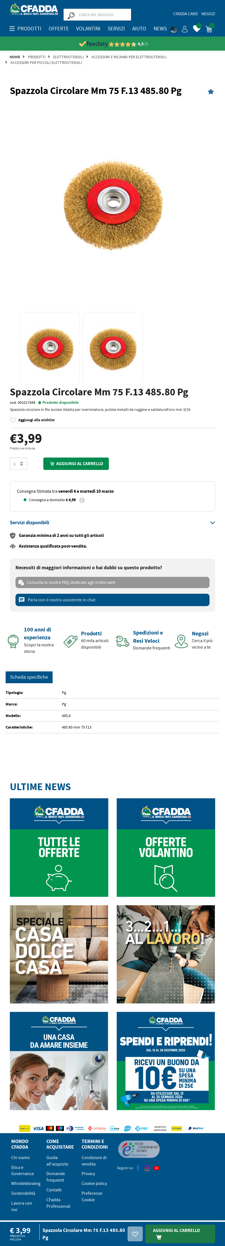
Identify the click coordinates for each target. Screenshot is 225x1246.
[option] (112, 203)
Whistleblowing (25, 1183)
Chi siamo (20, 1157)
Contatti (54, 1190)
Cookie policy (94, 1183)
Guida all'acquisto (57, 1161)
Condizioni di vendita (94, 1161)
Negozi (208, 14)
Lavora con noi (21, 1206)
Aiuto (139, 28)
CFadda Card (185, 14)
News (160, 28)
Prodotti (37, 56)
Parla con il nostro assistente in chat (56, 599)
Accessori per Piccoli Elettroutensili (46, 62)
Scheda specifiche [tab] (29, 677)
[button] (179, 28)
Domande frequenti (55, 1177)
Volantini (88, 28)
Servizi (116, 28)
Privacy (88, 1173)
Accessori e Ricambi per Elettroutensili (128, 56)
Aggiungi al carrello (76, 463)
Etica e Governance (22, 1170)
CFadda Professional (58, 1203)
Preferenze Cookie (92, 1196)
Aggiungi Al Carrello (176, 1233)
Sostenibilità (23, 1193)
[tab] (112, 522)
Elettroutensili (68, 56)
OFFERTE (59, 28)
